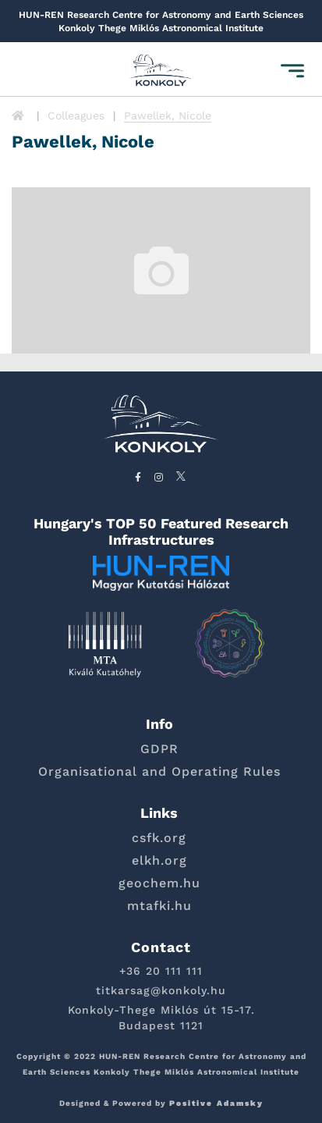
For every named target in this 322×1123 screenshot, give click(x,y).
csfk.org (159, 837)
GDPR (159, 748)
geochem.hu (159, 883)
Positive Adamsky (216, 1103)
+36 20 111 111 (161, 971)
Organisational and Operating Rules (159, 771)
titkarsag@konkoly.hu (161, 990)
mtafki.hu (159, 905)
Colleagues (76, 115)
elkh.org (159, 860)
